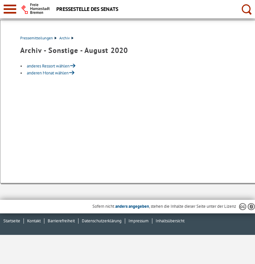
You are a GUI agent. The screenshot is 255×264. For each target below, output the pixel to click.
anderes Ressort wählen (48, 66)
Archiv (66, 37)
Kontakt (34, 221)
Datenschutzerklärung (102, 221)
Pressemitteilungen (38, 37)
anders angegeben (132, 206)
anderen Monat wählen (48, 73)
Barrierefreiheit (61, 221)
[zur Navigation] (10, 9)
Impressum (138, 221)
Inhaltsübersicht (170, 221)
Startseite (11, 221)
